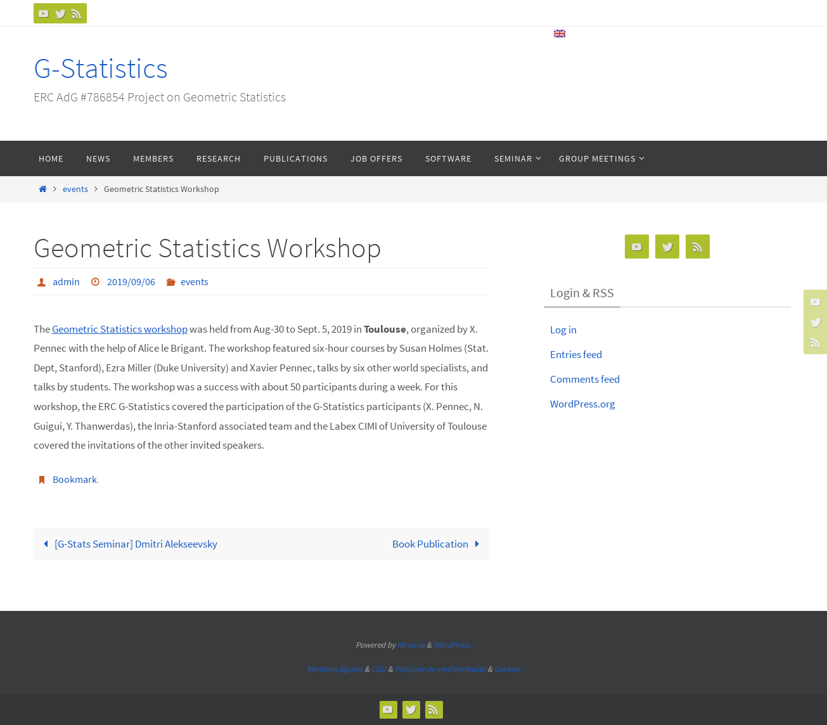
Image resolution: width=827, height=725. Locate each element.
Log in (563, 330)
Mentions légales (334, 669)
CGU (378, 669)
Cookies (507, 669)
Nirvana (411, 644)
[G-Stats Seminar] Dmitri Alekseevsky (128, 544)
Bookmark (75, 479)
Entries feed (576, 354)
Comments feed (585, 379)
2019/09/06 (131, 281)
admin (66, 281)
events (75, 189)
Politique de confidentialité (440, 669)
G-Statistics (101, 67)
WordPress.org (582, 404)
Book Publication (438, 544)
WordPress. (452, 644)
